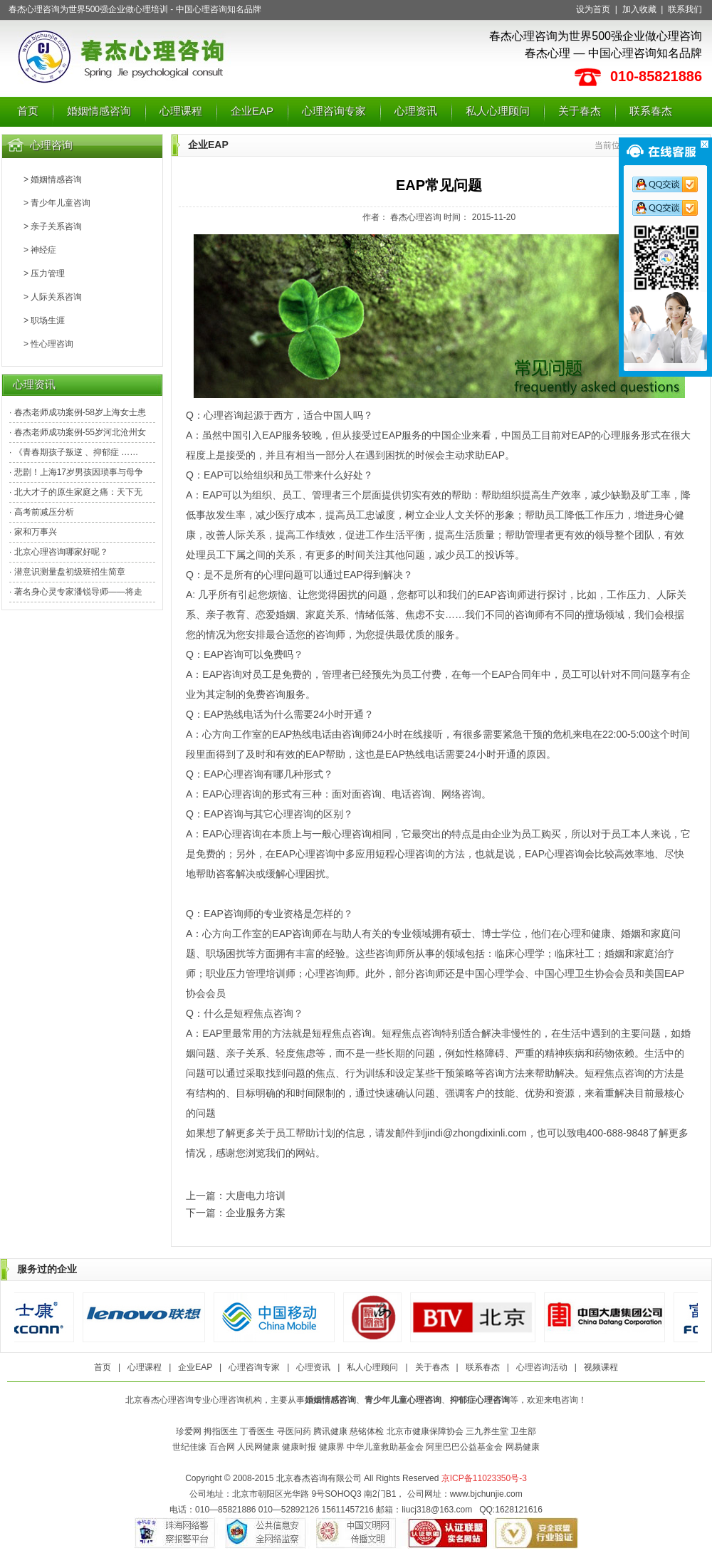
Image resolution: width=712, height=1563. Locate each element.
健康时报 (299, 1447)
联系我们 (685, 9)
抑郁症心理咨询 (480, 1400)
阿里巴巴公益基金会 (464, 1447)
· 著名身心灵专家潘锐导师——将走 (75, 592)
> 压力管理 (44, 273)
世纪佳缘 (189, 1447)
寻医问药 (294, 1431)
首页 (27, 111)
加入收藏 (639, 9)
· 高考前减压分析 (41, 512)
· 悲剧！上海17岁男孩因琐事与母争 (76, 472)
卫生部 (523, 1431)
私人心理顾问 (498, 111)
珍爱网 (188, 1431)
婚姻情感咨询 (99, 111)
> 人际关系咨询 (52, 297)
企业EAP (252, 111)
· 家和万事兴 (33, 532)
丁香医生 (257, 1431)
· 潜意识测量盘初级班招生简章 (67, 572)
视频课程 (601, 1367)
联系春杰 (650, 111)
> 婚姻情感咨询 (52, 179)
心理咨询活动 (541, 1367)
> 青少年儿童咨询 (56, 203)
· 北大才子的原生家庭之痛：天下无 (75, 492)
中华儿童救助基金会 (385, 1447)
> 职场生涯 (44, 320)
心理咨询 (51, 145)
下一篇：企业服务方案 (236, 1212)
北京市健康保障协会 (425, 1431)
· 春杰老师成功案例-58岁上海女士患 (77, 412)
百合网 (222, 1447)
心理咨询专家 (334, 111)
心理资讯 (415, 111)
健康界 (332, 1447)
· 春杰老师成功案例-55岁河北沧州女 (77, 432)
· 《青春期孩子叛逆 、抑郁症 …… (73, 452)
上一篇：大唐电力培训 (236, 1195)
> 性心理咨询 (48, 344)
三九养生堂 (487, 1431)
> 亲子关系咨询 (52, 226)
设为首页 (593, 9)
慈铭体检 (367, 1431)
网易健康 (523, 1447)
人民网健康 (258, 1447)
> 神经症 (39, 250)
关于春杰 (579, 111)
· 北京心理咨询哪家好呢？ (58, 552)
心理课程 (180, 111)
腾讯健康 (330, 1431)
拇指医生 (221, 1431)
